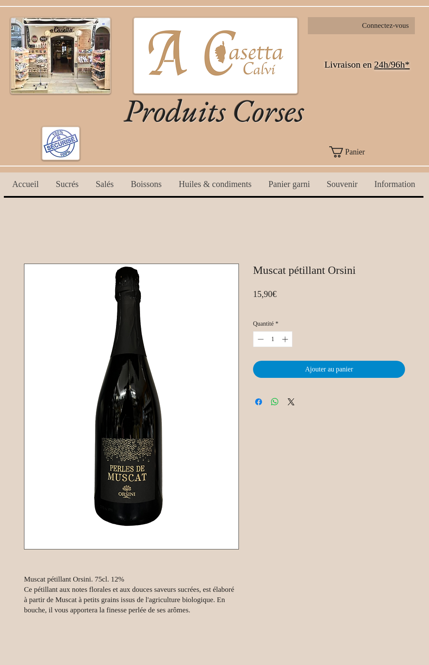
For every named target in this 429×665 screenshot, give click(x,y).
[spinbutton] (272, 339)
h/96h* (397, 64)
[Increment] (285, 339)
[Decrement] (259, 339)
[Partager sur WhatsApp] (275, 402)
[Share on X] (291, 402)
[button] (361, 151)
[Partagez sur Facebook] (258, 402)
